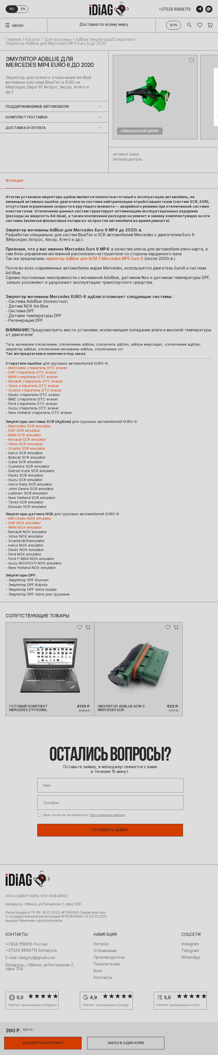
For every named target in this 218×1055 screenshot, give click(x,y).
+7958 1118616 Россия (26, 944)
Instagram (190, 944)
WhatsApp (190, 957)
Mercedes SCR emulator (29, 426)
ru (12, 9)
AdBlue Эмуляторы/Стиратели (104, 39)
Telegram (190, 951)
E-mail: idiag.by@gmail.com (30, 958)
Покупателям (107, 964)
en (23, 9)
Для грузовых (58, 39)
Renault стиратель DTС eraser (35, 381)
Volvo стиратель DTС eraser (33, 385)
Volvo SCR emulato (24, 444)
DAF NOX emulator (24, 523)
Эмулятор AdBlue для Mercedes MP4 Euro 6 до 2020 (56, 43)
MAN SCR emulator (24, 435)
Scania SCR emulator (26, 448)
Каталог (33, 39)
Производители (109, 957)
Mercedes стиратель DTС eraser (38, 367)
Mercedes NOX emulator (30, 518)
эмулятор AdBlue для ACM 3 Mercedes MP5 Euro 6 (94, 258)
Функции (14, 180)
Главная (13, 39)
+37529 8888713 (175, 9)
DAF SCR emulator (24, 430)
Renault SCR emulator (27, 439)
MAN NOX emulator (25, 527)
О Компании (105, 951)
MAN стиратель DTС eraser (33, 376)
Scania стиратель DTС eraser (35, 390)
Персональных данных (107, 815)
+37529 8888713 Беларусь (31, 950)
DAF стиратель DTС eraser (32, 372)
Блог (98, 971)
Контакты (103, 977)
